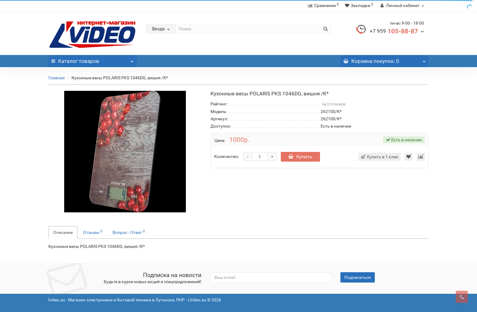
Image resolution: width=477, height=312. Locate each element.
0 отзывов (333, 104)
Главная (56, 77)
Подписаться (357, 277)
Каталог (92, 59)
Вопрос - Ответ (129, 232)
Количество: (226, 156)
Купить (300, 156)
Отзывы (92, 232)
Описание (63, 232)
